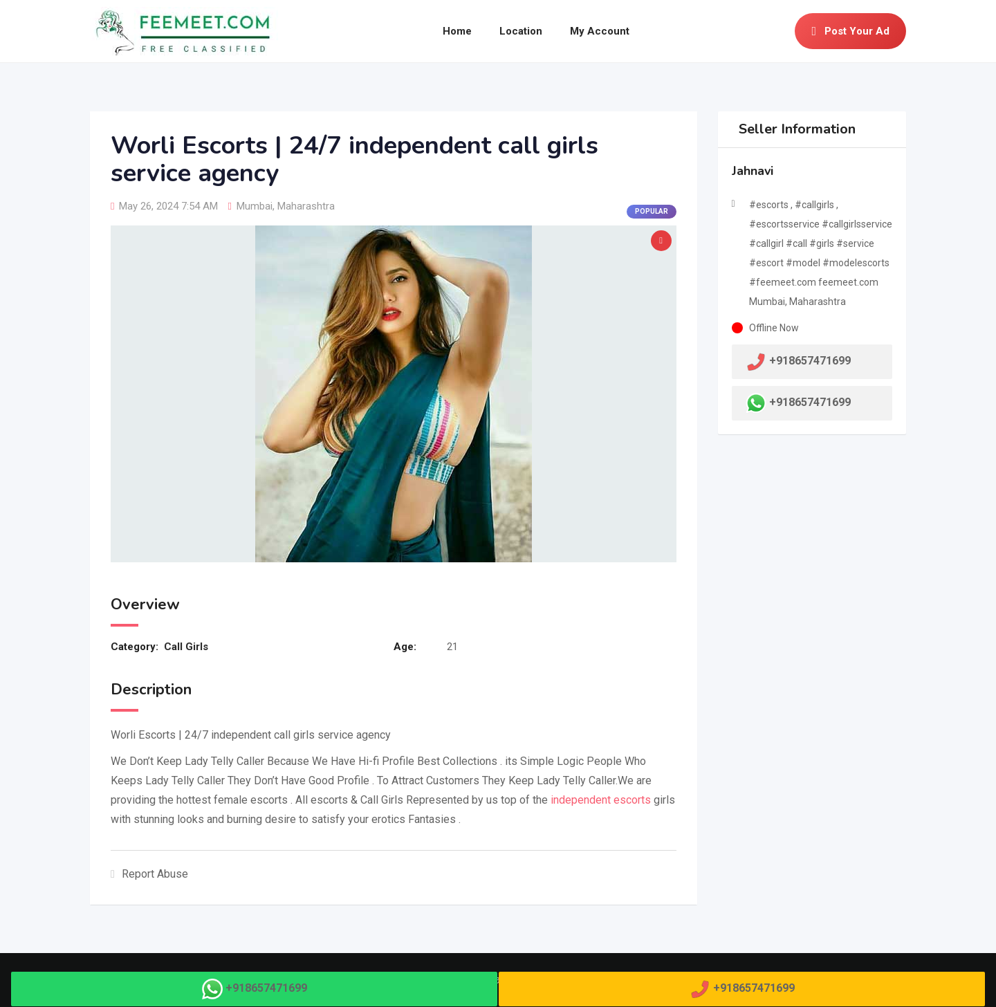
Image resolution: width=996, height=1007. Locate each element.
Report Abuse (149, 873)
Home (457, 31)
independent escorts (601, 799)
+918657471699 (810, 402)
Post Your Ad (850, 31)
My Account (599, 31)
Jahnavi (752, 171)
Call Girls (186, 646)
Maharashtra (306, 206)
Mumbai (255, 206)
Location (520, 31)
